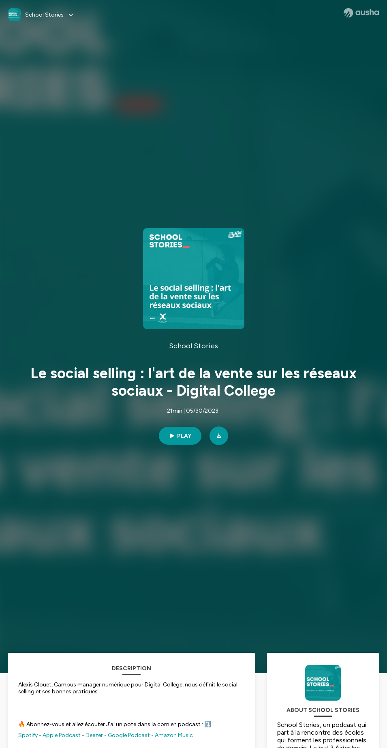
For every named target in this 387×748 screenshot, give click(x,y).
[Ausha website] (361, 13)
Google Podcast (129, 735)
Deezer (94, 735)
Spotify (28, 735)
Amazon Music (174, 735)
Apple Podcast (62, 735)
